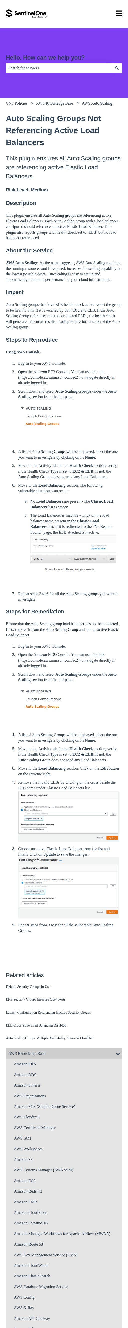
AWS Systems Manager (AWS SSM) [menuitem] (43, 1170)
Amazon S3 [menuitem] (23, 1159)
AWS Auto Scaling (97, 103)
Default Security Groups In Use (28, 987)
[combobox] (59, 68)
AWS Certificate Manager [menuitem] (35, 1128)
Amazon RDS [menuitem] (25, 1075)
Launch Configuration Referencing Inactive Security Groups (48, 1012)
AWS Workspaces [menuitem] (28, 1149)
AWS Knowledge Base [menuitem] (26, 1053)
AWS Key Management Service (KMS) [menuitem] (46, 1255)
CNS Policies (17, 103)
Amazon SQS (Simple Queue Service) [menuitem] (44, 1106)
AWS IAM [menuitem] (22, 1138)
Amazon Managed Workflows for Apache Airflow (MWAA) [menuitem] (62, 1234)
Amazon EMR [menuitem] (25, 1202)
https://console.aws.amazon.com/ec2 (49, 377)
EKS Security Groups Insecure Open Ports (36, 999)
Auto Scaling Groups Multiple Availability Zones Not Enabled (50, 1038)
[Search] (117, 68)
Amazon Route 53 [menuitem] (28, 1244)
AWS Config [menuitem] (24, 1297)
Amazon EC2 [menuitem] (25, 1181)
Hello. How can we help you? (45, 57)
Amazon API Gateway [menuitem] (32, 1318)
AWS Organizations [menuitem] (30, 1096)
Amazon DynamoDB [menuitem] (31, 1223)
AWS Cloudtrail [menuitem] (27, 1117)
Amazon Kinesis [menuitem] (27, 1085)
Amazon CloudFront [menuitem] (30, 1212)
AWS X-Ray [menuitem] (24, 1308)
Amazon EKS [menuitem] (25, 1064)
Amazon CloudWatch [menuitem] (31, 1265)
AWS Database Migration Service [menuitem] (41, 1287)
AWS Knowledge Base (54, 103)
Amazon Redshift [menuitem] (28, 1191)
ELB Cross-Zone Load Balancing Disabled (36, 1025)
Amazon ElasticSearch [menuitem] (32, 1276)
